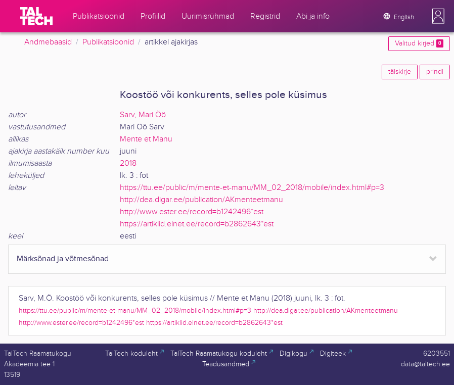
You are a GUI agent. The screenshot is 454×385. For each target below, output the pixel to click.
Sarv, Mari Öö (143, 115)
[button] (438, 16)
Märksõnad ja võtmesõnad (63, 259)
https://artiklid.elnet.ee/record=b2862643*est (197, 224)
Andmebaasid (48, 42)
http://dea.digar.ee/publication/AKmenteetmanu (201, 200)
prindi (434, 72)
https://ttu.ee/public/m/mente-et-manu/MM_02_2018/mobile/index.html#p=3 (252, 187)
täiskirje (399, 72)
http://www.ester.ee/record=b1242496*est (191, 212)
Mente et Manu (146, 139)
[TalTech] (36, 16)
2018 (128, 163)
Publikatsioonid (108, 42)
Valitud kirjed (419, 43)
